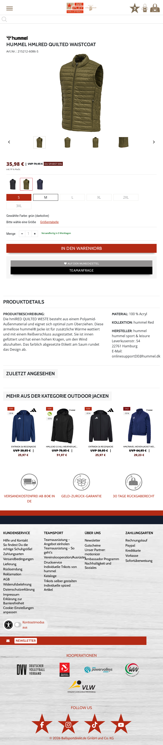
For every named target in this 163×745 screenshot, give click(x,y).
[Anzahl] (28, 234)
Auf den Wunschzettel (81, 263)
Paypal (130, 545)
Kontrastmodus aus (33, 624)
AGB (6, 579)
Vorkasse (131, 556)
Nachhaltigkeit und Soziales (98, 565)
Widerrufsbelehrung (17, 584)
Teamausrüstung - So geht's (59, 550)
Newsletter (92, 540)
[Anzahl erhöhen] (35, 234)
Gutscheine (93, 545)
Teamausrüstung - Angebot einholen (57, 542)
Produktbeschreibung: (24, 314)
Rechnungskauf (136, 540)
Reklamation (12, 574)
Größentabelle (49, 222)
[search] (81, 19)
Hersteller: (122, 331)
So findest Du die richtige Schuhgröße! (17, 547)
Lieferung (9, 564)
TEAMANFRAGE (81, 270)
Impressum (11, 594)
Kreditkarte (133, 550)
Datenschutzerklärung (19, 589)
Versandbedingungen (18, 559)
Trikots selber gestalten (60, 581)
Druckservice (53, 562)
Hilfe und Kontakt (15, 540)
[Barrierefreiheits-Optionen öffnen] (8, 625)
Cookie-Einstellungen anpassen (18, 610)
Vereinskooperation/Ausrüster (65, 557)
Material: (120, 314)
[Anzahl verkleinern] (22, 234)
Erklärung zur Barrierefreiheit (13, 601)
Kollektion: (122, 322)
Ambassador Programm (102, 559)
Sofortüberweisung (138, 561)
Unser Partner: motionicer (95, 552)
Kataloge (50, 576)
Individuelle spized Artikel (57, 587)
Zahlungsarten (13, 554)
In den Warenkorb (81, 248)
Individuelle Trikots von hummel (60, 569)
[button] (9, 8)
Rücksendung (12, 569)
